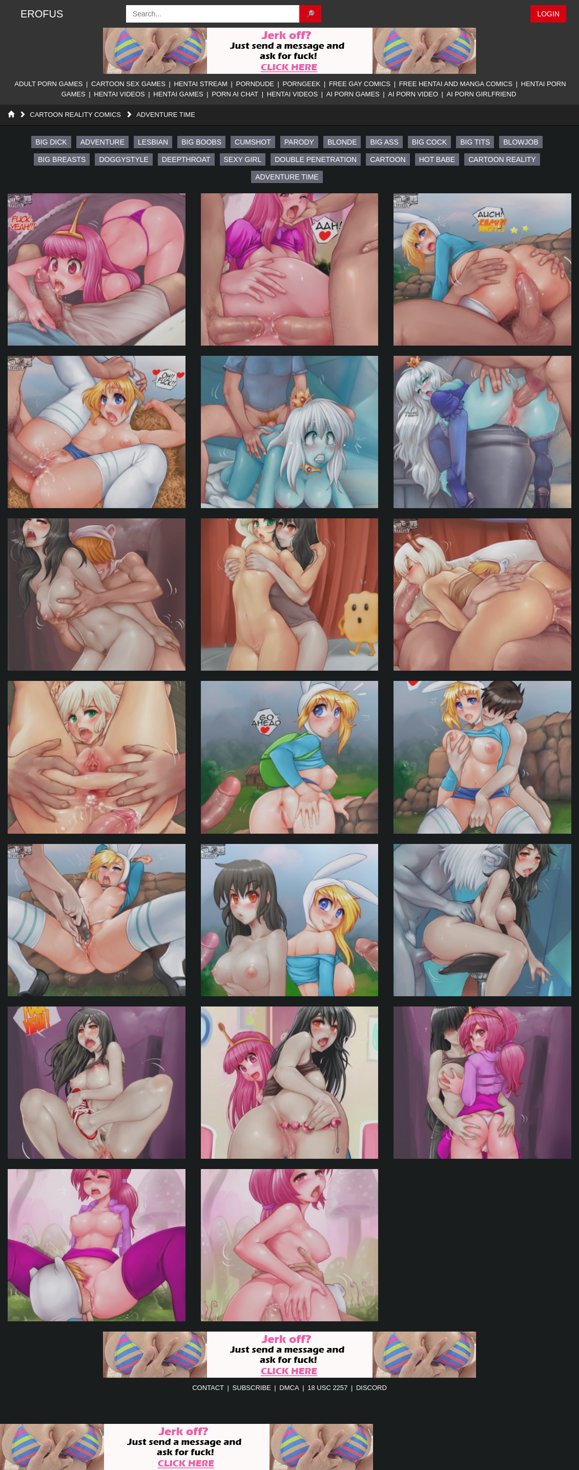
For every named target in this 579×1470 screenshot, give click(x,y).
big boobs (201, 142)
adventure (102, 142)
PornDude (255, 84)
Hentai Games (178, 94)
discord (371, 1388)
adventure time (286, 177)
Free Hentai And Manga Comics (456, 84)
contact (208, 1388)
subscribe (252, 1388)
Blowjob (520, 142)
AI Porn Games (353, 94)
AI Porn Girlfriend (481, 94)
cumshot (253, 142)
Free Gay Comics (359, 84)
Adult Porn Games (48, 84)
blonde (342, 142)
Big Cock (429, 142)
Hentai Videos (119, 94)
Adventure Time (165, 114)
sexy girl (243, 159)
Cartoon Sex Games (128, 84)
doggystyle (123, 159)
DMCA (289, 1388)
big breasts (62, 159)
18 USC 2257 (327, 1388)
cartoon (388, 159)
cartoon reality (502, 159)
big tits (475, 142)
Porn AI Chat (235, 94)
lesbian (153, 142)
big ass (384, 142)
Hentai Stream (201, 84)
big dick (51, 142)
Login (548, 14)
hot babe (437, 159)
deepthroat (186, 159)
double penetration (316, 159)
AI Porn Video (413, 94)
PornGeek (302, 84)
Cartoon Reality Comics (75, 114)
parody (299, 142)
